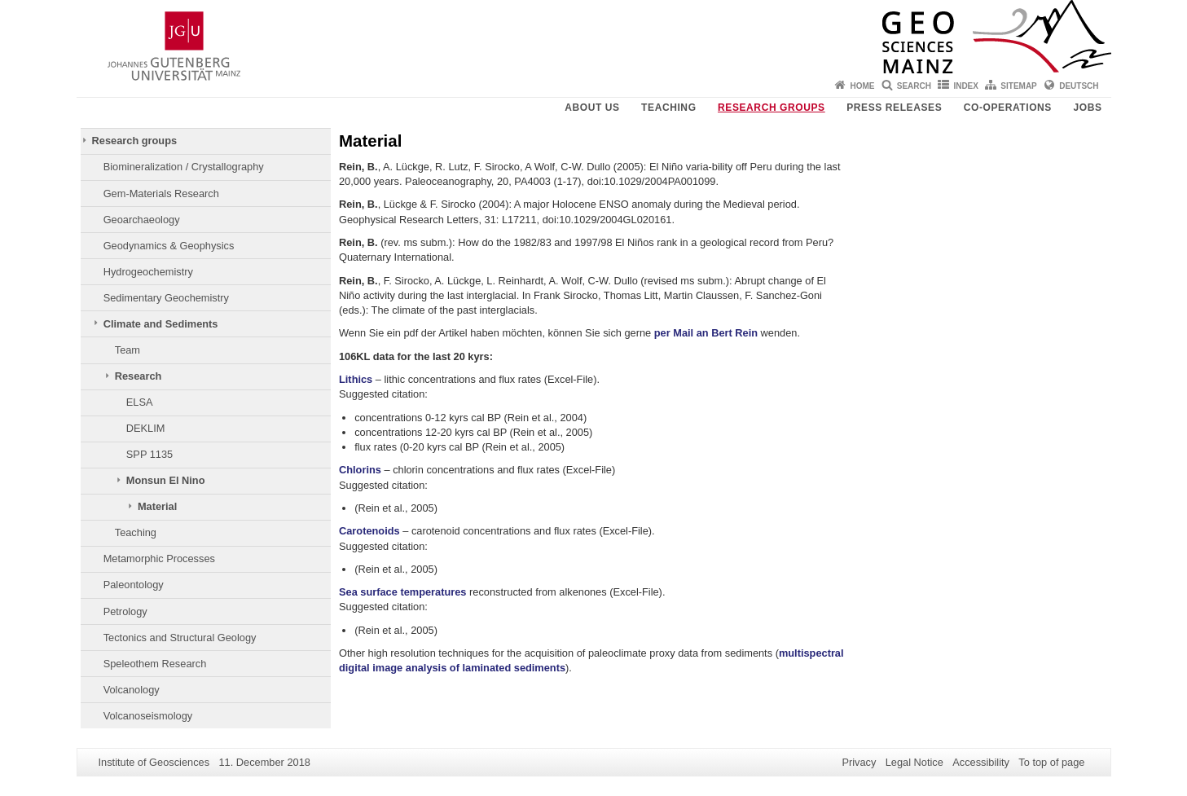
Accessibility (980, 762)
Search (914, 85)
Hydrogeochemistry (148, 272)
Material (157, 506)
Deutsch (1078, 85)
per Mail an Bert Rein (706, 333)
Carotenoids (369, 531)
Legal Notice (914, 762)
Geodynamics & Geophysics (169, 246)
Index (965, 85)
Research (138, 376)
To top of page (1051, 762)
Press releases (894, 107)
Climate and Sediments (160, 324)
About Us (592, 107)
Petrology (125, 611)
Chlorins (360, 470)
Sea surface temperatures (403, 592)
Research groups (771, 107)
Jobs (1087, 107)
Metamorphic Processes (159, 558)
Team (127, 350)
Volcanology (131, 690)
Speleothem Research (155, 663)
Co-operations (1008, 107)
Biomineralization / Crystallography (183, 167)
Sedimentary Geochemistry (166, 298)
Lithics (355, 379)
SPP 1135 (149, 454)
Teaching (668, 107)
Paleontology (133, 584)
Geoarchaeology (141, 219)
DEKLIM (145, 428)
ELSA (139, 402)
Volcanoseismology (148, 716)
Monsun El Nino (165, 480)
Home (862, 85)
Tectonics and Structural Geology (180, 637)
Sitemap (1018, 85)
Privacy (859, 762)
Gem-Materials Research (161, 193)
